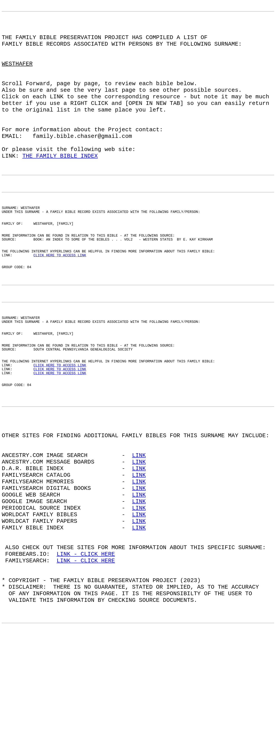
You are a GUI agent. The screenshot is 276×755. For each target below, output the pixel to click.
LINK (139, 542)
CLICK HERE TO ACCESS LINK (59, 304)
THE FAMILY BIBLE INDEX (60, 186)
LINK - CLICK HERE (86, 660)
